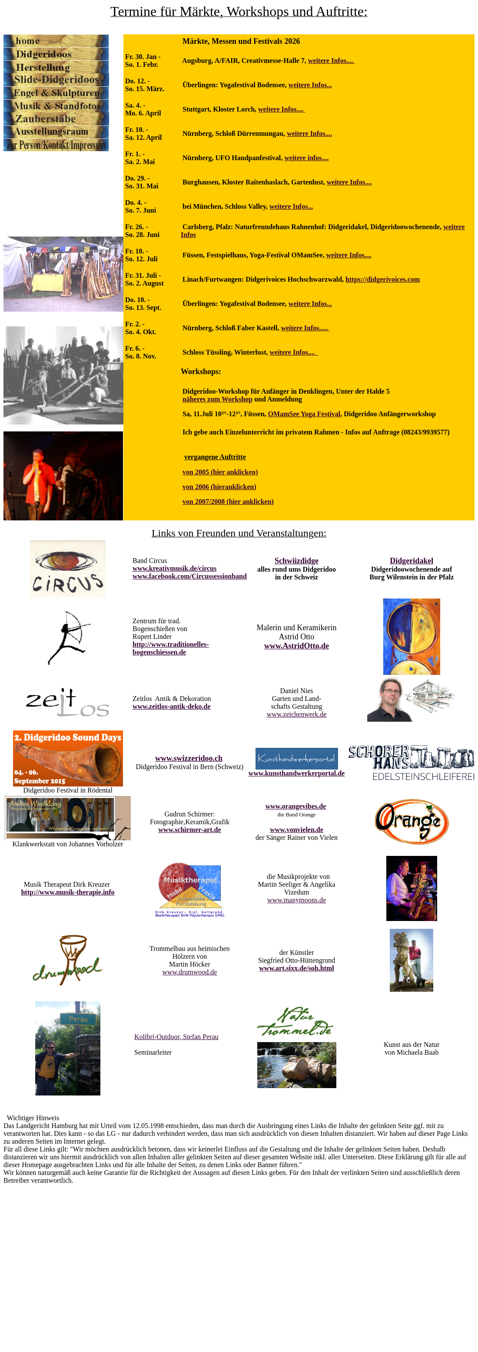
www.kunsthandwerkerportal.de (297, 773)
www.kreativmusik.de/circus (174, 568)
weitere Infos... (310, 85)
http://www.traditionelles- (171, 644)
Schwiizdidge (297, 560)
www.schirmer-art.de (189, 829)
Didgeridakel (411, 560)
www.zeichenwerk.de (297, 714)
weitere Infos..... (304, 328)
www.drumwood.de (189, 972)
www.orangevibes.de (296, 806)
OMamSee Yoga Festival (304, 414)
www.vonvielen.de (296, 829)
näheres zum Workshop (217, 399)
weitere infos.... (306, 157)
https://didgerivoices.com (382, 279)
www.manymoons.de (296, 900)
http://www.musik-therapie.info (67, 892)
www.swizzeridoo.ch (188, 758)
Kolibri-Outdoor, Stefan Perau (176, 1036)
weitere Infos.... (330, 60)
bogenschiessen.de (159, 652)
